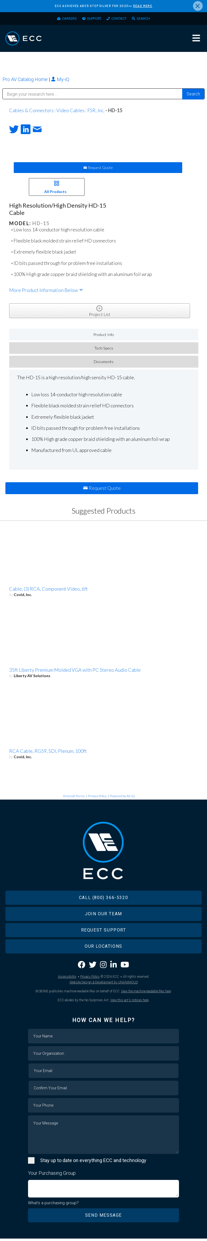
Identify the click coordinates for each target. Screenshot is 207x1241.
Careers (64, 19)
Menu (196, 40)
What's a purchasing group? (53, 1205)
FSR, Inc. (96, 112)
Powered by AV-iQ (122, 798)
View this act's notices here (129, 1002)
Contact (121, 19)
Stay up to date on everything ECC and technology (93, 1162)
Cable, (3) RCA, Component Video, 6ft (48, 591)
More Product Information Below (46, 292)
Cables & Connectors (31, 112)
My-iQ (60, 81)
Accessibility (67, 979)
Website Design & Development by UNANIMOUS (104, 984)
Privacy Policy (97, 798)
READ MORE (142, 6)
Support (92, 19)
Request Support (103, 932)
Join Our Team (103, 916)
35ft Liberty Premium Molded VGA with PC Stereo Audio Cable (75, 672)
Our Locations (103, 948)
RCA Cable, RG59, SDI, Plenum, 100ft (48, 753)
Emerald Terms (74, 798)
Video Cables (70, 112)
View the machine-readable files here (146, 993)
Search (148, 19)
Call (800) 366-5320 (103, 899)
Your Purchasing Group (52, 1175)
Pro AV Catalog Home (25, 81)
